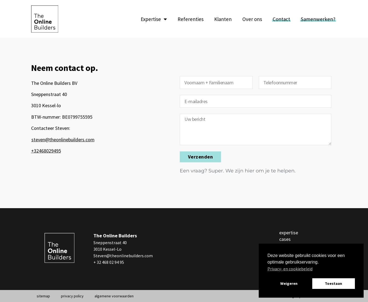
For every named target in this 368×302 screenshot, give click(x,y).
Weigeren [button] (289, 283)
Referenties (191, 19)
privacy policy (72, 296)
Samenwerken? (318, 19)
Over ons (252, 19)
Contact (281, 19)
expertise (288, 232)
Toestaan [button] (333, 283)
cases (285, 239)
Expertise (154, 19)
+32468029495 (46, 151)
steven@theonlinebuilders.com (63, 139)
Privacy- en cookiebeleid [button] (290, 268)
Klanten (223, 19)
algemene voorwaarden (114, 296)
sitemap (43, 296)
